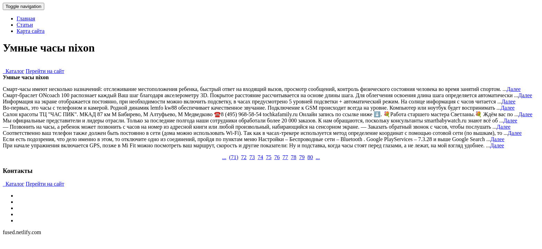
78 (293, 157)
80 (310, 157)
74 (260, 157)
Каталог (13, 71)
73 (252, 157)
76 (277, 157)
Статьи (25, 25)
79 (302, 157)
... (224, 157)
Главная (26, 18)
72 (243, 157)
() (234, 157)
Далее (514, 89)
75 (268, 157)
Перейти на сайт (45, 71)
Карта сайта (31, 31)
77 (285, 157)
